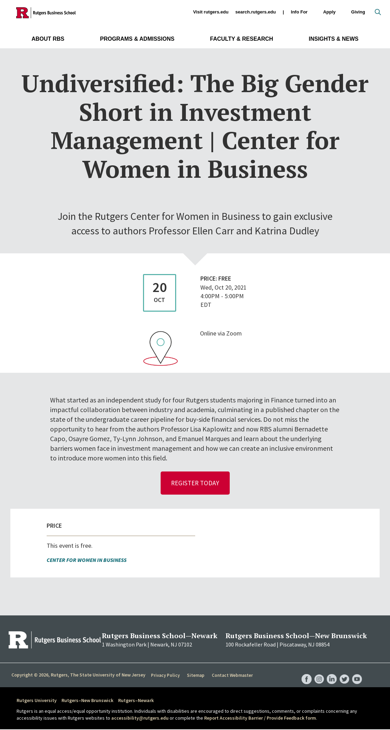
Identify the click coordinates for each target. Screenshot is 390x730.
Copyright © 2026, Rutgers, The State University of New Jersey (78, 675)
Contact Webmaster (231, 676)
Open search (378, 12)
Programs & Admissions (137, 39)
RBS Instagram (317, 673)
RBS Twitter (344, 673)
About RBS (47, 39)
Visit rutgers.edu (210, 11)
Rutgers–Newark (136, 701)
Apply (329, 12)
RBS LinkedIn (330, 673)
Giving (358, 11)
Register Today (195, 483)
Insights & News (334, 39)
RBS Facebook (304, 673)
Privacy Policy (165, 676)
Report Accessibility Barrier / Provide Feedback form (260, 719)
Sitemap (195, 676)
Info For (299, 12)
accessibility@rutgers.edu (140, 719)
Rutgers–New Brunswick (87, 701)
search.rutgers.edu (255, 11)
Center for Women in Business (86, 560)
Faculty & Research (241, 39)
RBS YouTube (357, 673)
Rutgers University (37, 701)
